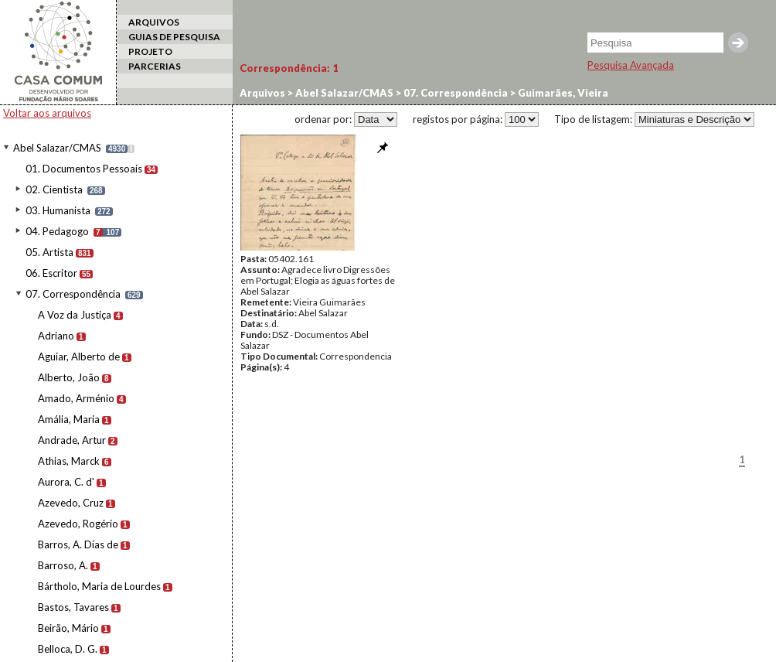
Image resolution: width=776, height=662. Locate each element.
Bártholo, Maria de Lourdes (99, 586)
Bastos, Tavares (73, 607)
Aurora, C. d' (66, 482)
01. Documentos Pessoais (84, 168)
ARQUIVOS (153, 22)
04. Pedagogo (57, 231)
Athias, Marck (69, 461)
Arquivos (262, 93)
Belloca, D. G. (67, 649)
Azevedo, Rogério (78, 523)
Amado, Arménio (76, 398)
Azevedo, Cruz (71, 502)
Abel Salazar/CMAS (57, 148)
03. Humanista (58, 210)
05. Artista (49, 252)
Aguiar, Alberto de (79, 356)
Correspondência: (289, 68)
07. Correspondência (73, 294)
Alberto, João (69, 377)
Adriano (56, 335)
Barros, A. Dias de (78, 544)
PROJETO (150, 51)
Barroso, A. (63, 565)
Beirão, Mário (68, 628)
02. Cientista (54, 189)
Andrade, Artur (72, 440)
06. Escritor (51, 273)
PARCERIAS (154, 66)
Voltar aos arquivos (47, 113)
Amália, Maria (69, 419)
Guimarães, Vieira (562, 93)
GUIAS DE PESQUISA (174, 37)
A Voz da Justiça (74, 315)
